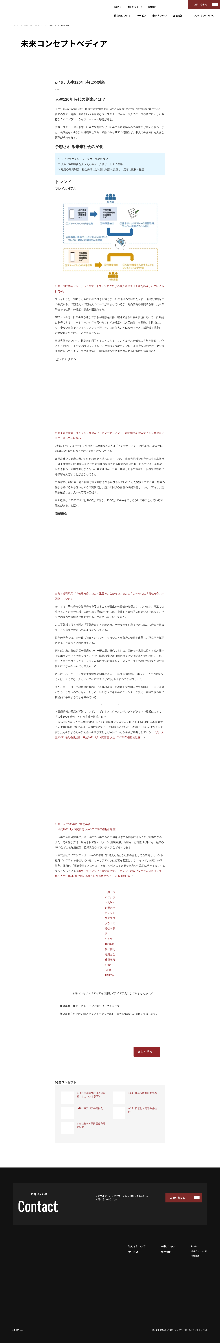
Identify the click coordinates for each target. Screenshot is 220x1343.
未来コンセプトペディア (33, 25)
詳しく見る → (147, 1051)
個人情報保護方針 (159, 1330)
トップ (15, 25)
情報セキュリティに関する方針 (181, 1330)
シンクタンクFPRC (203, 15)
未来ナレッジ (159, 15)
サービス (141, 15)
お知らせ (117, 7)
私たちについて (122, 15)
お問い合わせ (200, 4)
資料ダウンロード (134, 7)
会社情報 (177, 15)
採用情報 (152, 7)
